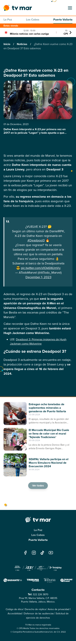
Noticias (22, 44)
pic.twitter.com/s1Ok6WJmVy (41, 268)
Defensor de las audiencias (39, 613)
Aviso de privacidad (58, 609)
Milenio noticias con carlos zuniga (29, 34)
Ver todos (38, 486)
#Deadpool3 (36, 240)
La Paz (8, 19)
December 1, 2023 (38, 277)
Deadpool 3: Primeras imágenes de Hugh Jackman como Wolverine (38, 341)
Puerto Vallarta (62, 19)
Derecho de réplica (35, 609)
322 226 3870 (40, 594)
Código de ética (14, 609)
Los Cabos (32, 19)
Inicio (7, 44)
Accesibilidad (15, 613)
